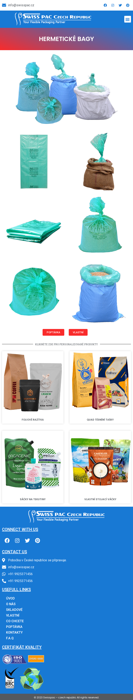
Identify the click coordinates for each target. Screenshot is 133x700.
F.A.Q (10, 638)
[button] (127, 19)
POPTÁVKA (14, 627)
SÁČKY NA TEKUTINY (33, 499)
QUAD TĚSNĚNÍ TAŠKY (100, 419)
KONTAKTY (14, 632)
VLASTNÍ (12, 615)
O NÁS (11, 604)
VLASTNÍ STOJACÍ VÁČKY (100, 499)
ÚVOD (10, 598)
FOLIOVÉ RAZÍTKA (33, 419)
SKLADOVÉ (14, 610)
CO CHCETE (15, 621)
